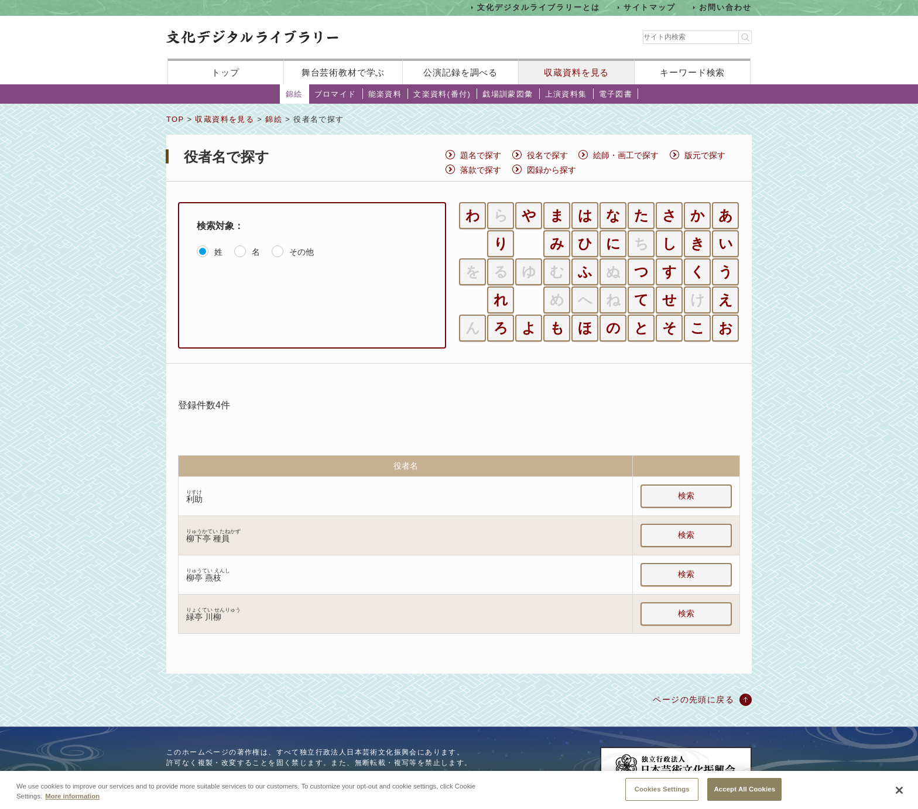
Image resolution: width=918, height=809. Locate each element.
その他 (301, 252)
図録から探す (551, 170)
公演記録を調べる (460, 72)
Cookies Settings (662, 796)
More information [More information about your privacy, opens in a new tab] (72, 803)
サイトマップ (650, 7)
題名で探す (480, 155)
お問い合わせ (725, 7)
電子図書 (616, 94)
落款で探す (480, 170)
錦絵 (294, 94)
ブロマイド (335, 94)
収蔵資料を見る (576, 72)
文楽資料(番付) (442, 94)
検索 (686, 495)
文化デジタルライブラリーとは (538, 7)
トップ (225, 72)
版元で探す (704, 155)
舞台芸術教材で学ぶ (343, 72)
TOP (175, 119)
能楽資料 (385, 94)
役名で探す (547, 155)
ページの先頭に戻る (693, 699)
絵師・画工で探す (626, 155)
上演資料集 (566, 94)
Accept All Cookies (744, 796)
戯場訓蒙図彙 (507, 94)
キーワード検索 (692, 72)
